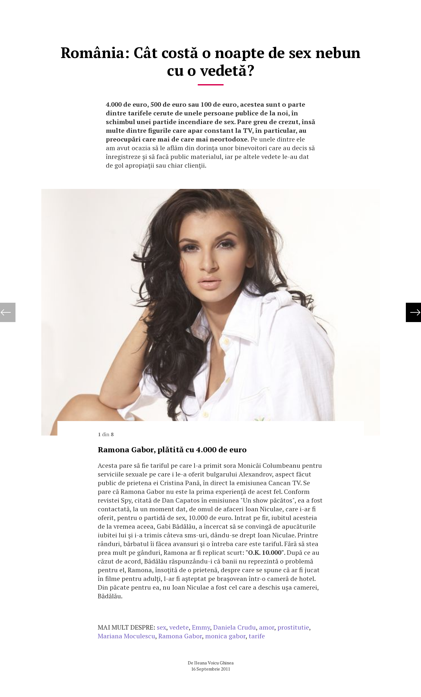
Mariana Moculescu (126, 636)
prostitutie (293, 627)
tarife (257, 636)
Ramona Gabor (180, 636)
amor (266, 627)
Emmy (201, 627)
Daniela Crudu (234, 627)
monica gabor (225, 636)
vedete (179, 627)
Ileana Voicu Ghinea (214, 663)
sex (161, 627)
